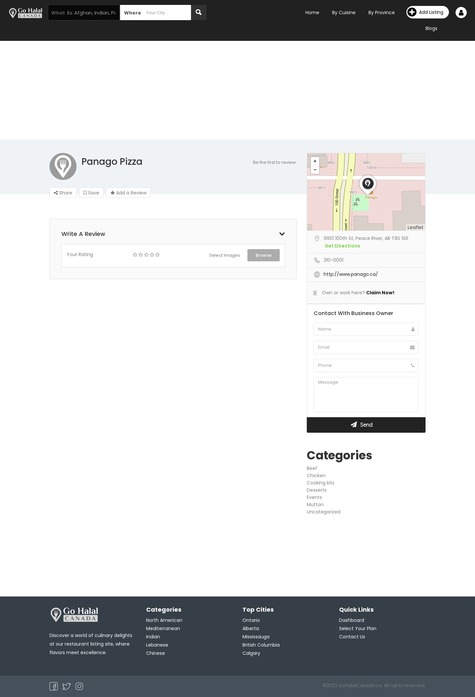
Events (314, 497)
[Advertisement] (237, 90)
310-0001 (333, 260)
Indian (153, 636)
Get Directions (342, 246)
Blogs (431, 28)
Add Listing (425, 12)
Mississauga (255, 636)
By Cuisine (344, 12)
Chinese (155, 653)
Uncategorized (323, 511)
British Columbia (261, 645)
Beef (312, 468)
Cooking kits (320, 482)
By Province (381, 12)
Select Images (224, 255)
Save (91, 192)
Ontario (251, 620)
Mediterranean (163, 628)
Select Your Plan (357, 628)
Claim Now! (380, 292)
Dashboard (351, 620)
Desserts (317, 490)
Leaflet (416, 227)
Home (312, 12)
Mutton (315, 504)
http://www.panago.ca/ (351, 274)
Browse (263, 255)
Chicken (316, 475)
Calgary (251, 653)
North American (164, 620)
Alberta (250, 628)
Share (63, 192)
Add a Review (128, 192)
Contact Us (352, 636)
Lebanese (157, 645)
